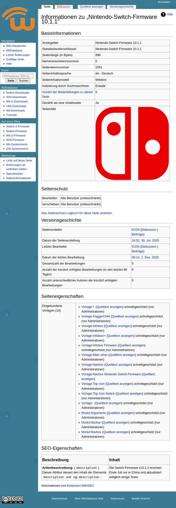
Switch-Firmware (16, 131)
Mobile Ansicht (141, 498)
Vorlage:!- (88, 307)
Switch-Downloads (17, 92)
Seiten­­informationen (18, 178)
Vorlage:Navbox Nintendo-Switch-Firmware (111, 374)
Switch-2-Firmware (17, 126)
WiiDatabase (14, 50)
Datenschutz (59, 498)
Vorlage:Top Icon (93, 384)
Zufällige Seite (15, 59)
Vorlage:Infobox (92, 326)
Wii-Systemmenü (16, 144)
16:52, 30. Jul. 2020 (145, 240)
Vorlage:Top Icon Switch (98, 393)
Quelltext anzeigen (109, 307)
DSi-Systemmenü (17, 148)
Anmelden (164, 1)
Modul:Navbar (91, 422)
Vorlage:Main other (95, 355)
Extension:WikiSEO (80, 486)
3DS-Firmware (15, 139)
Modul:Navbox (91, 432)
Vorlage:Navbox (93, 364)
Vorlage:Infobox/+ (94, 336)
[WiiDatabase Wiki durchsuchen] (18, 76)
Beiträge (137, 234)
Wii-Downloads (15, 110)
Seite (47, 6)
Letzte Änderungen (18, 54)
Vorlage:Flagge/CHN (96, 316)
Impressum (118, 498)
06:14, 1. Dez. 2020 (145, 257)
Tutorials (11, 114)
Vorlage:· (88, 403)
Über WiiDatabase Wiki (89, 498)
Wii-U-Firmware (16, 135)
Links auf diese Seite (19, 160)
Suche (5, 70)
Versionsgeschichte (122, 6)
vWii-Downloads (16, 106)
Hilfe (166, 14)
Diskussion (148, 229)
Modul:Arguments (94, 413)
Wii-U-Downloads (17, 101)
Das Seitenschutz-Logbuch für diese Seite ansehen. (77, 213)
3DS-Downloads (16, 97)
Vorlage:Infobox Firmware (99, 345)
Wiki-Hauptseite (16, 45)
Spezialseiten (14, 173)
